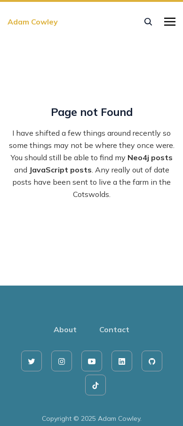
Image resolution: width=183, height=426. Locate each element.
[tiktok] (95, 385)
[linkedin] (121, 361)
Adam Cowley (33, 21)
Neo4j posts (150, 157)
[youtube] (91, 361)
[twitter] (31, 361)
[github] (152, 361)
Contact (114, 329)
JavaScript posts (60, 169)
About (65, 329)
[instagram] (61, 361)
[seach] (148, 21)
